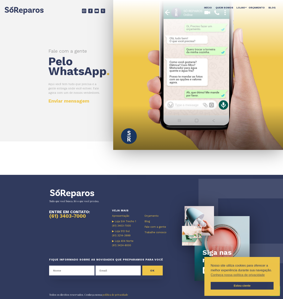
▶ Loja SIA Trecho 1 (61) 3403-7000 (124, 223)
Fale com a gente (155, 226)
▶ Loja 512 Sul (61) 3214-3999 (121, 233)
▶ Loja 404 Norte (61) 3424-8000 (122, 243)
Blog (272, 7)
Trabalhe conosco (155, 232)
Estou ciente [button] (242, 285)
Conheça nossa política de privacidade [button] (238, 275)
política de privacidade (115, 294)
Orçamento (257, 7)
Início (208, 7)
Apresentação (120, 215)
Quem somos (224, 7)
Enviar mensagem (68, 101)
